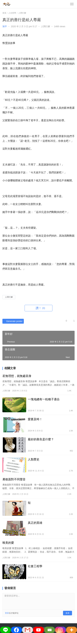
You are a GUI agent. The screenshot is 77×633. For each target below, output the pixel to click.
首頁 (4, 13)
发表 (67, 613)
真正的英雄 (35, 522)
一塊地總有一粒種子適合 (44, 399)
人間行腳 (45, 26)
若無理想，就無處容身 (16, 376)
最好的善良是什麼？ (41, 439)
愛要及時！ (35, 419)
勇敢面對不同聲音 (14, 479)
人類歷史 (33, 459)
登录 (7, 613)
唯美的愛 (8, 542)
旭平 (4, 26)
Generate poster (12, 321)
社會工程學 (35, 566)
